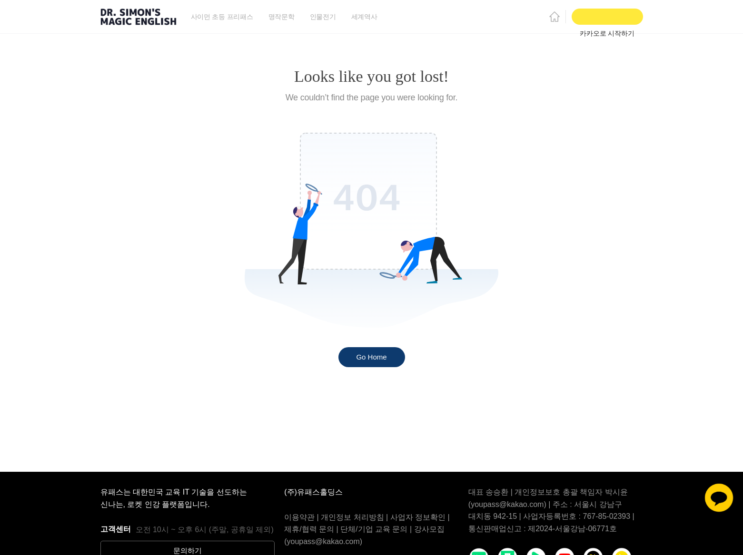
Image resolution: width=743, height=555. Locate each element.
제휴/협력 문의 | (312, 529)
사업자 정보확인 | (420, 517)
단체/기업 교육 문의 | (377, 529)
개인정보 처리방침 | (355, 517)
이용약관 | (302, 517)
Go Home (371, 357)
